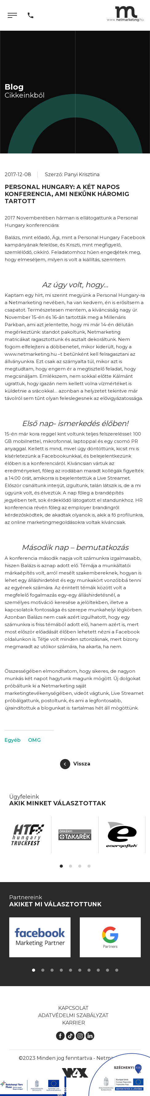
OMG (34, 740)
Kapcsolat (73, 1008)
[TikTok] (70, 1035)
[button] (61, 866)
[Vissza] (75, 764)
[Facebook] (60, 1035)
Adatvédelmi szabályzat (73, 1015)
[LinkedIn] (90, 1035)
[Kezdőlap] (125, 13)
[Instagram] (80, 1035)
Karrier (73, 1023)
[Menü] (12, 15)
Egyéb (13, 740)
